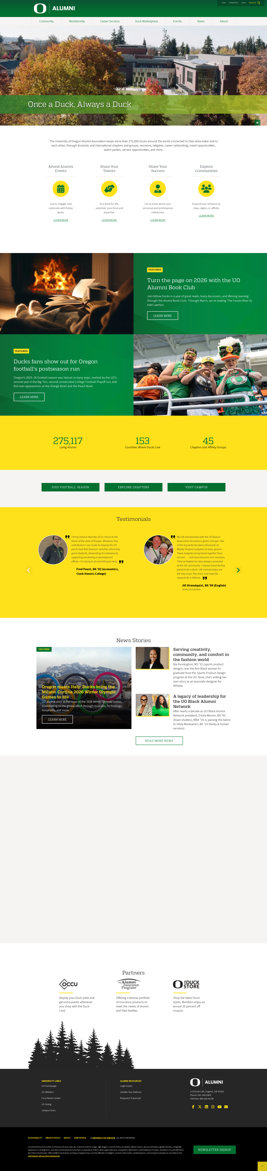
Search (252, 2)
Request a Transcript (130, 1098)
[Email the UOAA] (226, 1107)
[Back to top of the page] (262, 1166)
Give (243, 2)
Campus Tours (49, 1110)
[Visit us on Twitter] (200, 1107)
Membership (77, 21)
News (201, 21)
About (224, 21)
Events (177, 21)
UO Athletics (48, 1092)
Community (46, 21)
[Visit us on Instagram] (213, 1107)
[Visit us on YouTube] (219, 1107)
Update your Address (130, 1092)
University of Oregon (103, 1138)
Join (224, 2)
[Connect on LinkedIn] (206, 1107)
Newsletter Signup (214, 1149)
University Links (51, 1081)
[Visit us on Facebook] (193, 1107)
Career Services (110, 21)
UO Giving (46, 1104)
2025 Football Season (70, 487)
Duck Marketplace (146, 21)
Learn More (162, 315)
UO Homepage (49, 1086)
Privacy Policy (52, 1138)
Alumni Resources (131, 1081)
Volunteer (233, 2)
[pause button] (257, 123)
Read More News (159, 740)
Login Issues (126, 1086)
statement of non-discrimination (44, 1156)
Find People (80, 1138)
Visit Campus (196, 487)
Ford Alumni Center (51, 1098)
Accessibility (35, 1138)
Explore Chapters (133, 487)
